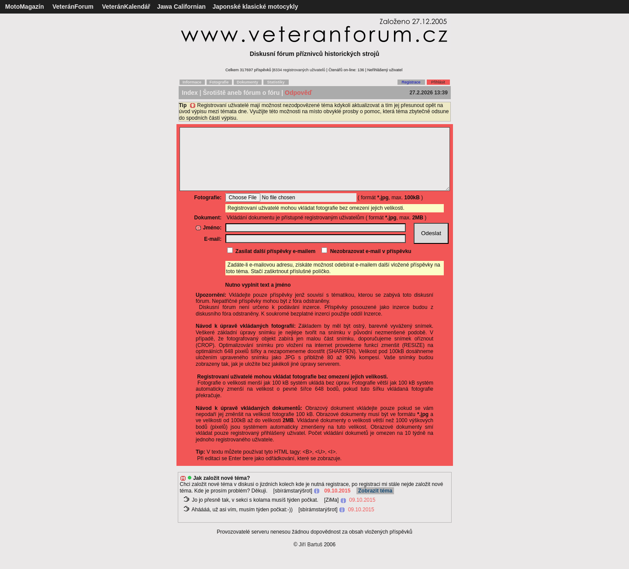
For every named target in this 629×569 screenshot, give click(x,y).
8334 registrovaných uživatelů (299, 70)
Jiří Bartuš (310, 558)
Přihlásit (438, 82)
